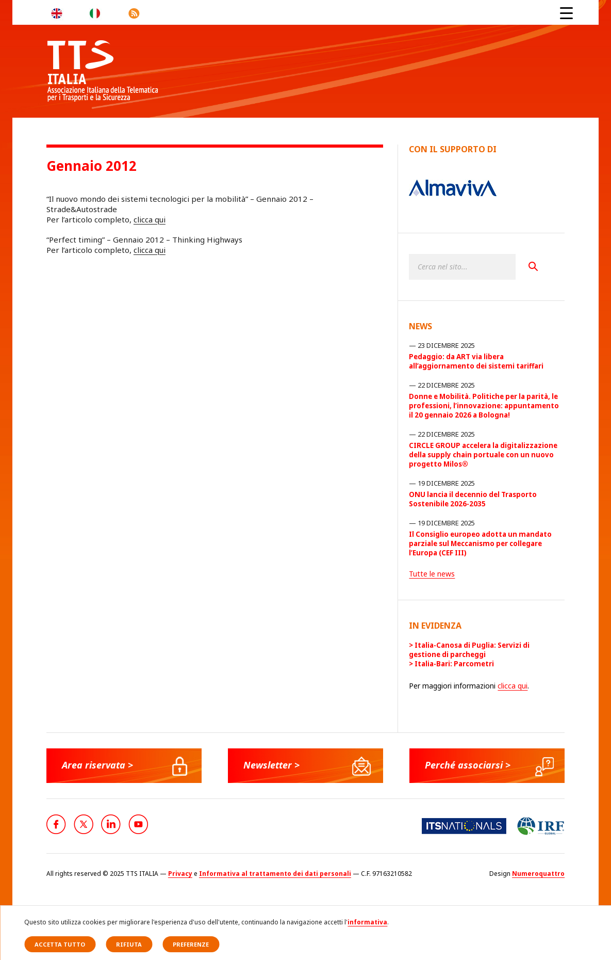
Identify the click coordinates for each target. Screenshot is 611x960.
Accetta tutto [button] (60, 944)
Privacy (180, 873)
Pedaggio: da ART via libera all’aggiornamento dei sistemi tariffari (476, 361)
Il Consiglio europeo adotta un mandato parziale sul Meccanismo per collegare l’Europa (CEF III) (480, 543)
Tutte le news (432, 574)
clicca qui (150, 219)
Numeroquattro (538, 873)
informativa (367, 922)
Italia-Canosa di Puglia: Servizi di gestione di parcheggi (469, 650)
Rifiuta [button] (129, 944)
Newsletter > (271, 765)
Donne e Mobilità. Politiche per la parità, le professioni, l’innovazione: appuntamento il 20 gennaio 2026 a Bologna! (484, 406)
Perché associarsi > (467, 765)
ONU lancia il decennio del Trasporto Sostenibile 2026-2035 (473, 499)
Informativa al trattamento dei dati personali (275, 873)
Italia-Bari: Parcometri (454, 663)
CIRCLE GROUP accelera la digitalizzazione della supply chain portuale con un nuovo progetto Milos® (483, 455)
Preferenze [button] (191, 944)
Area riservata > (97, 765)
